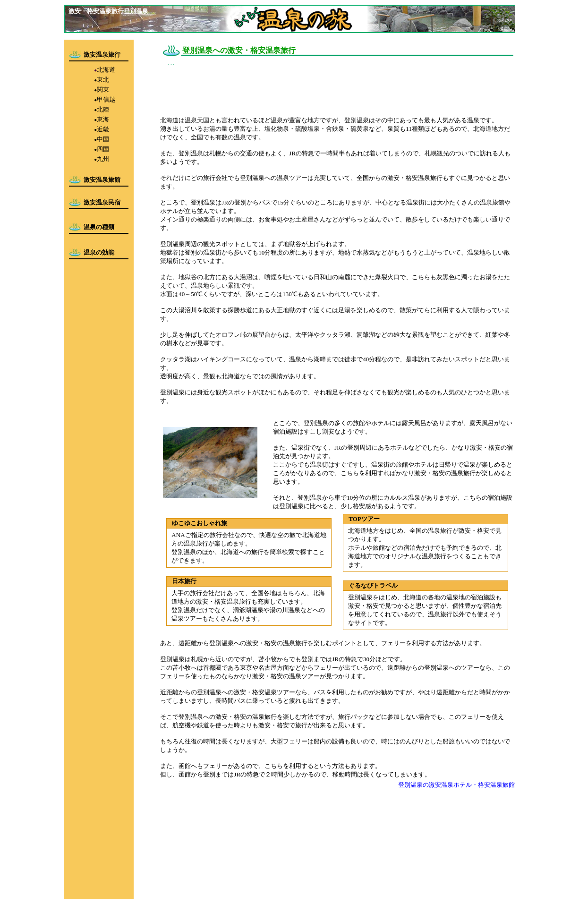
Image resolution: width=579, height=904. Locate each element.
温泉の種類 (99, 226)
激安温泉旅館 (102, 179)
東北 (103, 79)
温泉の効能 (99, 252)
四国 (103, 149)
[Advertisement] (332, 87)
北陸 (103, 109)
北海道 (106, 69)
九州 (103, 158)
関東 (103, 89)
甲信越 (106, 99)
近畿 (103, 129)
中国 (103, 139)
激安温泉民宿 (102, 202)
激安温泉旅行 (102, 54)
